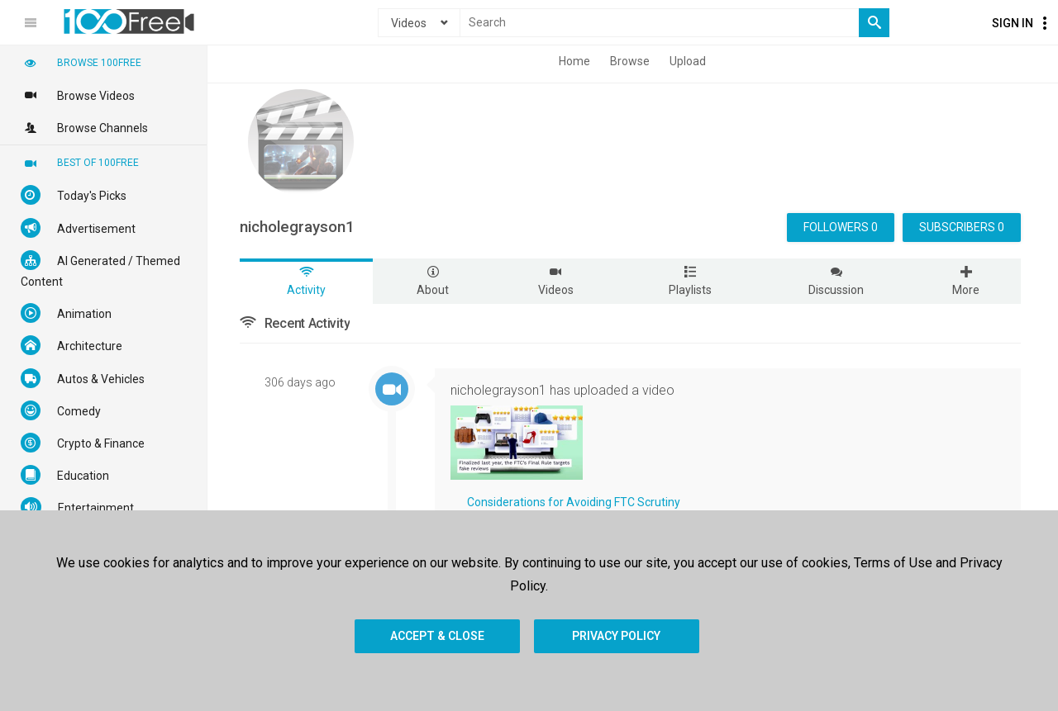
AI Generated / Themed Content (100, 269)
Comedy (61, 410)
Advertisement (78, 228)
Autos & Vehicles (83, 378)
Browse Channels (84, 127)
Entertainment (77, 507)
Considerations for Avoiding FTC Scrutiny (573, 502)
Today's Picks (73, 195)
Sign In (1012, 23)
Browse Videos (78, 95)
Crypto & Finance (83, 443)
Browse (630, 61)
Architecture (71, 345)
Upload (688, 61)
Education (65, 475)
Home (574, 61)
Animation (66, 313)
